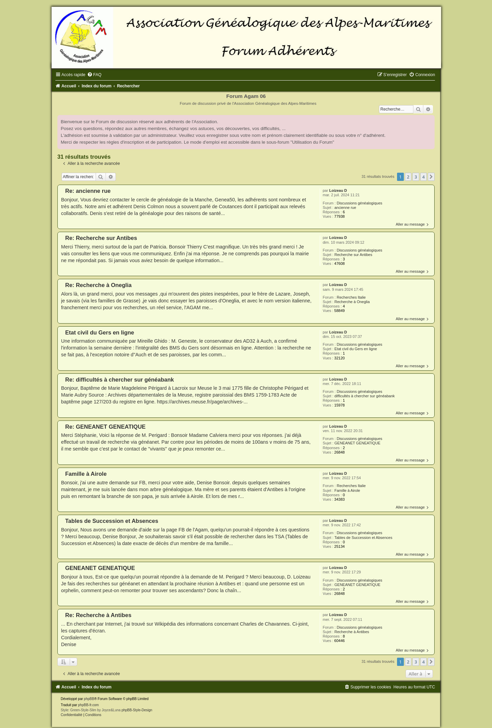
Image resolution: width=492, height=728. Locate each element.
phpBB (89, 699)
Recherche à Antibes (351, 632)
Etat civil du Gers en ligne (355, 349)
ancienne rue (345, 207)
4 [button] (423, 177)
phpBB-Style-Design (137, 710)
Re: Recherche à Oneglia (98, 285)
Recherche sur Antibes (353, 255)
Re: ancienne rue (88, 191)
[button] (431, 177)
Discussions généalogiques (359, 203)
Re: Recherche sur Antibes (101, 238)
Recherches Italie (351, 297)
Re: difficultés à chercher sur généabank (119, 379)
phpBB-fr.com (88, 705)
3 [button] (415, 177)
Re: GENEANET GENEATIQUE (105, 427)
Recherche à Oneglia (352, 302)
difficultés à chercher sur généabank (364, 396)
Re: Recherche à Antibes (98, 615)
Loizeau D (338, 190)
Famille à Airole (347, 490)
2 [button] (408, 177)
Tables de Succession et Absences (363, 538)
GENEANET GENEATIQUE (357, 443)
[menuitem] (94, 74)
